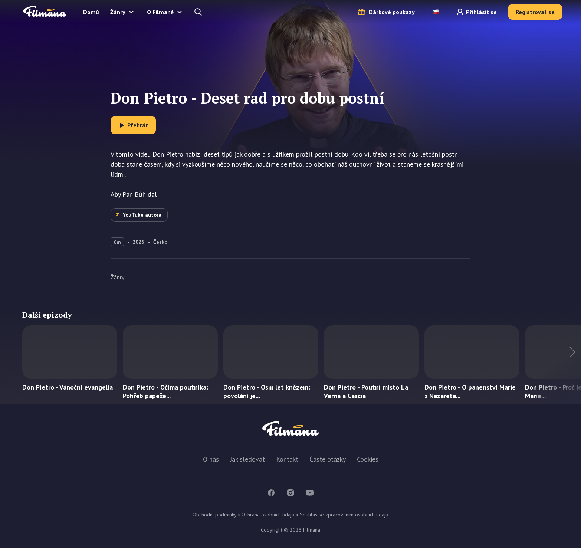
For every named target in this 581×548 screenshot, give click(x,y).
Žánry (117, 12)
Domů (91, 12)
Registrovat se (535, 12)
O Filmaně (160, 12)
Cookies (367, 459)
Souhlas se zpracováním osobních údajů (344, 514)
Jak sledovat (247, 459)
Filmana (44, 11)
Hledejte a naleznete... (199, 11)
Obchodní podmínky (214, 514)
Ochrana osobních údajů (268, 514)
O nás (211, 459)
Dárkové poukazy (392, 12)
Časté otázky (327, 459)
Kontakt (287, 459)
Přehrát (137, 125)
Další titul (558, 364)
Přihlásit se (481, 12)
